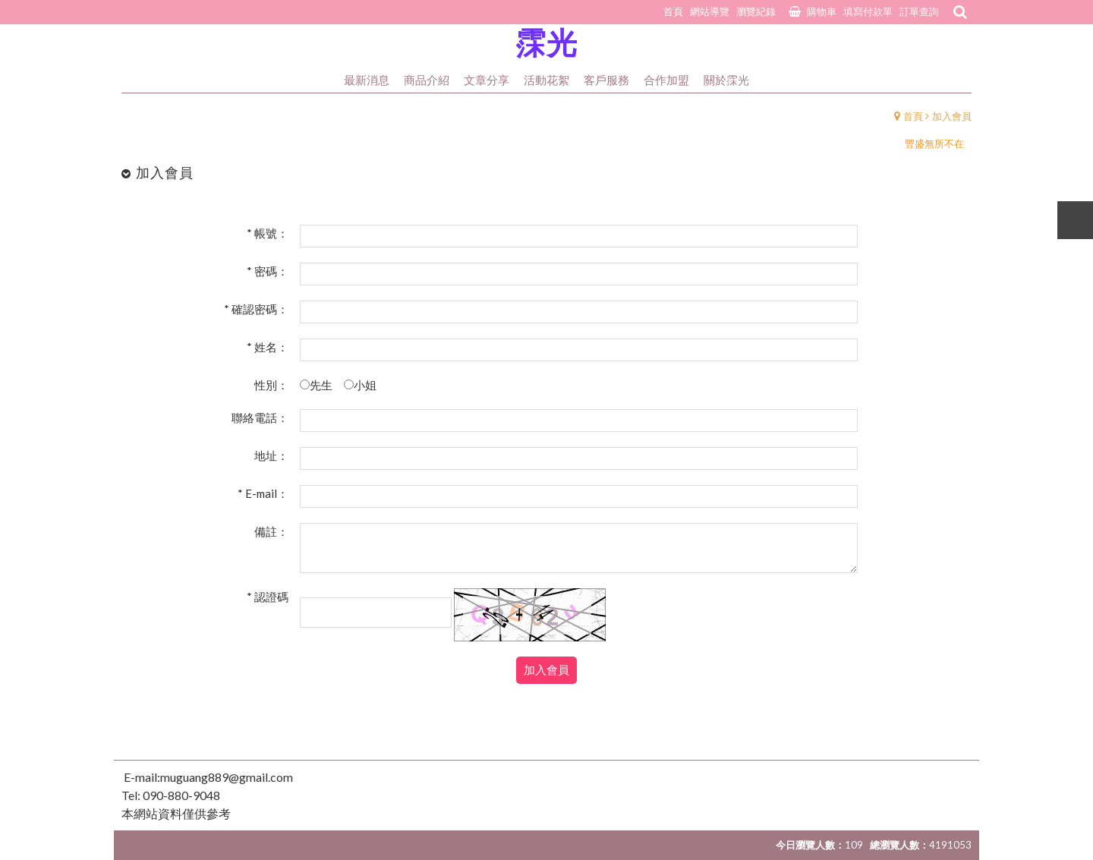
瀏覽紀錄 (756, 11)
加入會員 (952, 116)
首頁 (913, 116)
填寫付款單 (868, 11)
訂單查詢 (919, 11)
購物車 (821, 11)
